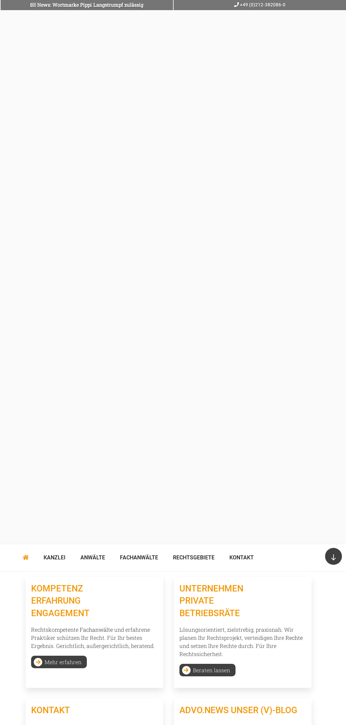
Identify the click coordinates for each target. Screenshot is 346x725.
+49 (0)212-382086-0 (262, 5)
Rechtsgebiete (194, 557)
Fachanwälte (139, 557)
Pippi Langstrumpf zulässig (111, 5)
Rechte (294, 637)
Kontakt (241, 557)
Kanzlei (55, 557)
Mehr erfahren (63, 662)
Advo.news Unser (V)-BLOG (238, 710)
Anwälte (92, 557)
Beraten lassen (211, 670)
